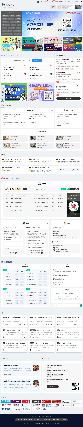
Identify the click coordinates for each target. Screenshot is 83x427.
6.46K (17, 292)
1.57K (45, 276)
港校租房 (61, 1)
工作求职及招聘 (17, 30)
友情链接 (37, 423)
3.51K (40, 276)
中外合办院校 (63, 419)
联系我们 (42, 423)
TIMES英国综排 (65, 298)
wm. (59, 324)
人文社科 (18, 27)
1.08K (22, 303)
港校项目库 (51, 1)
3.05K (40, 300)
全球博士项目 (7, 33)
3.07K (40, 282)
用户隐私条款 (56, 423)
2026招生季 (5, 15)
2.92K (17, 303)
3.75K (17, 298)
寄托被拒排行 (71, 293)
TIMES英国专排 (67, 300)
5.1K (22, 276)
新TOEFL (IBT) (6, 24)
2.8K (40, 284)
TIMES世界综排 (57, 298)
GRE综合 (13, 24)
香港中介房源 (69, 110)
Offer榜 (56, 1)
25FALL (25, 189)
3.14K (40, 298)
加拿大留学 (11, 18)
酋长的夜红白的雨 (35, 350)
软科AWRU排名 (74, 298)
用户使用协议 (48, 423)
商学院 (4, 30)
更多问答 (62, 170)
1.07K (45, 300)
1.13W (17, 282)
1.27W (17, 279)
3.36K (22, 273)
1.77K (45, 273)
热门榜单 (67, 290)
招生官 (45, 1)
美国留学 (13, 15)
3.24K (40, 295)
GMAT (19, 24)
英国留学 (18, 15)
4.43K (22, 282)
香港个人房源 (29, 110)
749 (45, 298)
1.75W (17, 276)
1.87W (17, 273)
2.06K (45, 279)
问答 (66, 1)
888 (45, 295)
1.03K (45, 282)
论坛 (42, 1)
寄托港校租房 (6, 106)
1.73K (22, 295)
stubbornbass (61, 350)
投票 (72, 1)
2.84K (22, 279)
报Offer (75, 189)
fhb (4, 337)
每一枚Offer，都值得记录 (11, 178)
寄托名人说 (4, 358)
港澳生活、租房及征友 (15, 21)
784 (21, 298)
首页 (38, 1)
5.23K (17, 295)
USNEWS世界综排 (65, 296)
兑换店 (49, 419)
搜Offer (65, 189)
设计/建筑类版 (11, 27)
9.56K (17, 284)
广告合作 (31, 423)
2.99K (40, 303)
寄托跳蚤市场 (17, 33)
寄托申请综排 (57, 293)
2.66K (22, 284)
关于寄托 (26, 423)
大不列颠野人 (34, 337)
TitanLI (5, 350)
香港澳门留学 (5, 21)
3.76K (40, 292)
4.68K (40, 273)
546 (45, 292)
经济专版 (10, 30)
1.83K (22, 292)
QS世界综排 (56, 296)
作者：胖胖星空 (7, 374)
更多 (52, 110)
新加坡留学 (17, 18)
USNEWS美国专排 (58, 300)
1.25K (22, 300)
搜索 (54, 419)
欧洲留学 (5, 18)
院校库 (76, 1)
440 (45, 303)
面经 (69, 1)
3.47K (40, 279)
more (68, 98)
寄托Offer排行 (64, 293)
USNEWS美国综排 (74, 296)
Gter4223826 (6, 324)
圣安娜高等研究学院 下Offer (40, 189)
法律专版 (4, 27)
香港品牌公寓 (42, 131)
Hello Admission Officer (10, 56)
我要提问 (75, 170)
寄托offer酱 (33, 324)
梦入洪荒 (60, 337)
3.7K (17, 300)
